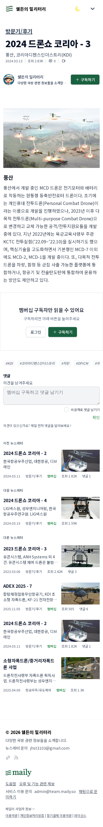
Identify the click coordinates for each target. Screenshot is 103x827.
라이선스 (80, 815)
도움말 (10, 783)
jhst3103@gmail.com (49, 748)
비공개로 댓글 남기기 (85, 409)
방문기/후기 (18, 31)
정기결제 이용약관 (59, 815)
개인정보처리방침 (32, 815)
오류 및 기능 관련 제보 (37, 783)
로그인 (35, 332)
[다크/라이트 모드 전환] (77, 8)
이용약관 (11, 815)
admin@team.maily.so (55, 791)
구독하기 (85, 79)
